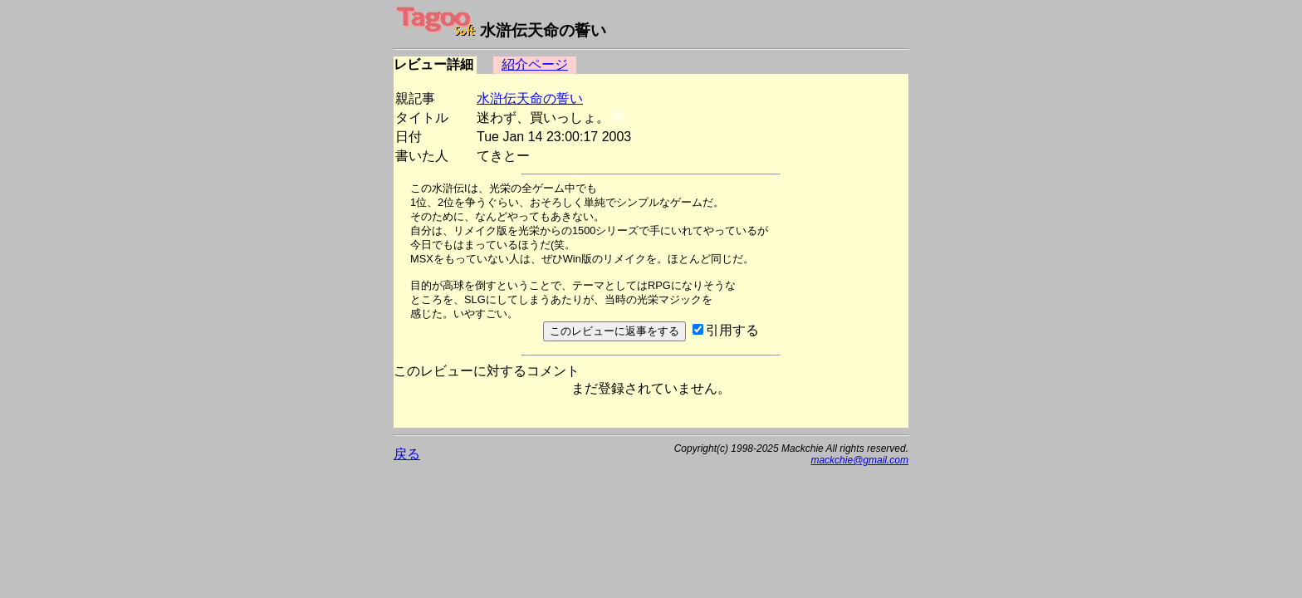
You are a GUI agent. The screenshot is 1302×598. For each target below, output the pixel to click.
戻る (407, 454)
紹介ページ (535, 64)
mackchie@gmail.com (859, 460)
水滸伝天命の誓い (530, 98)
